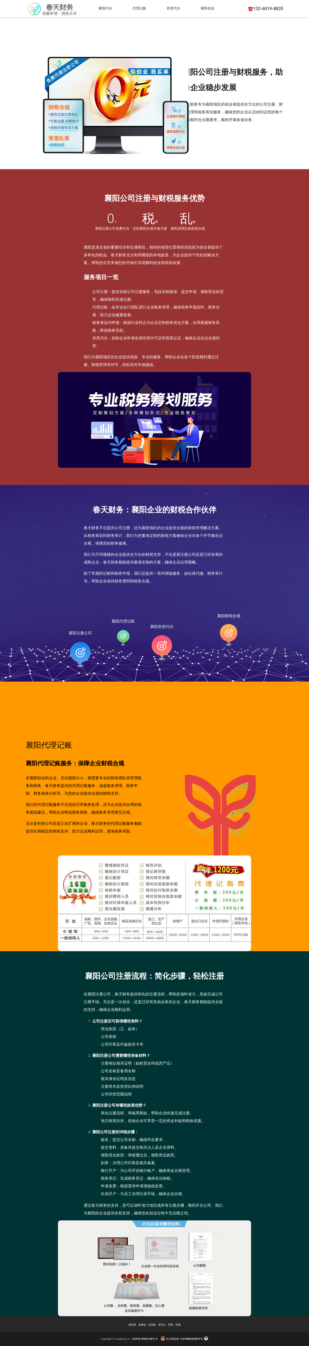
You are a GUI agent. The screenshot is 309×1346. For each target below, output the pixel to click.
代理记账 (141, 8)
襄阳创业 (211, 8)
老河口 (162, 1324)
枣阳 (170, 1324)
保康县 (142, 1324)
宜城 (177, 1324)
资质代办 (176, 8)
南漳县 (132, 1324)
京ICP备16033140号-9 (144, 1338)
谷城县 (152, 1324)
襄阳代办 (105, 8)
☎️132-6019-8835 (265, 8)
